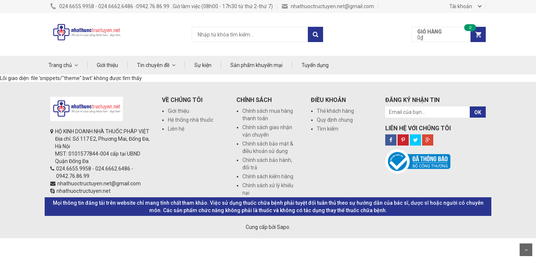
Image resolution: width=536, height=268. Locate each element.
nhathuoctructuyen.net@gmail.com (328, 6)
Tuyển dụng (315, 65)
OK (477, 112)
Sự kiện (202, 65)
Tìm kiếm (327, 129)
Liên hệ (176, 129)
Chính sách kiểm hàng (267, 176)
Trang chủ (60, 65)
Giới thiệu (107, 65)
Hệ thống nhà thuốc (190, 120)
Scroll (526, 249)
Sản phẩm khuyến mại (256, 65)
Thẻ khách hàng (335, 111)
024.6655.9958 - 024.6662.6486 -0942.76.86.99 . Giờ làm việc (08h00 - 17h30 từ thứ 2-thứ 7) (161, 6)
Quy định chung (335, 120)
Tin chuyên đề (153, 65)
